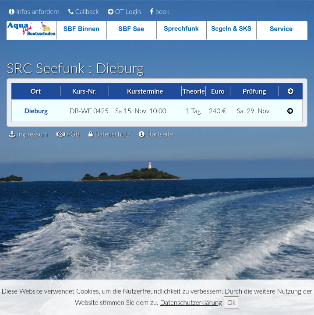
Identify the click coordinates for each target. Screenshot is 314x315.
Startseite (156, 134)
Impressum (28, 134)
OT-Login (124, 11)
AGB (68, 134)
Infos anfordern (34, 11)
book (159, 11)
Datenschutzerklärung (191, 302)
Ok (231, 302)
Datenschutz (109, 134)
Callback (83, 11)
